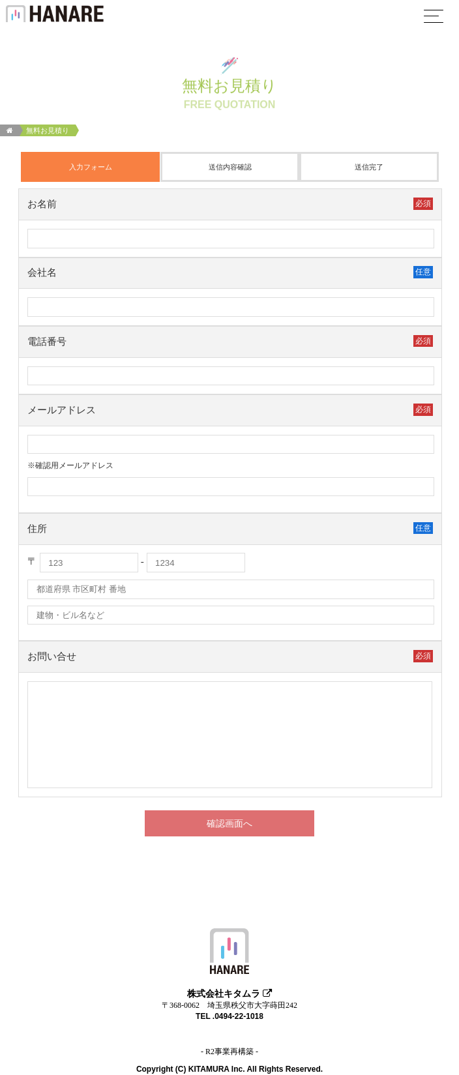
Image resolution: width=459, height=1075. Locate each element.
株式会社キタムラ (229, 993)
